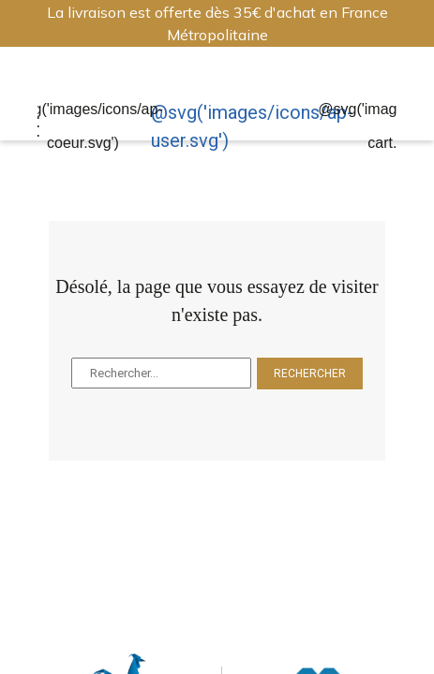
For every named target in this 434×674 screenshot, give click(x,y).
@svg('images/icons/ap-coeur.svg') (83, 126)
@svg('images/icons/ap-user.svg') (252, 126)
